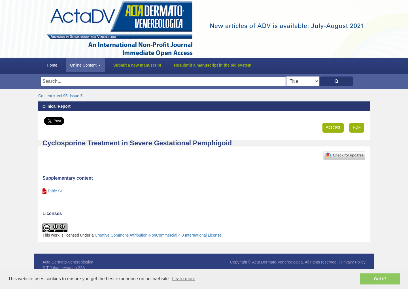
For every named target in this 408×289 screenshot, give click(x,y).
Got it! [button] (380, 279)
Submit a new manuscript (137, 65)
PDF (357, 127)
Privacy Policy (353, 262)
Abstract (333, 127)
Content (45, 96)
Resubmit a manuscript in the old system (212, 65)
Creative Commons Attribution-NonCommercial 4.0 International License (158, 235)
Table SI (55, 191)
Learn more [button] (183, 278)
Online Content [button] (85, 65)
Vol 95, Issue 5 (70, 96)
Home (52, 65)
